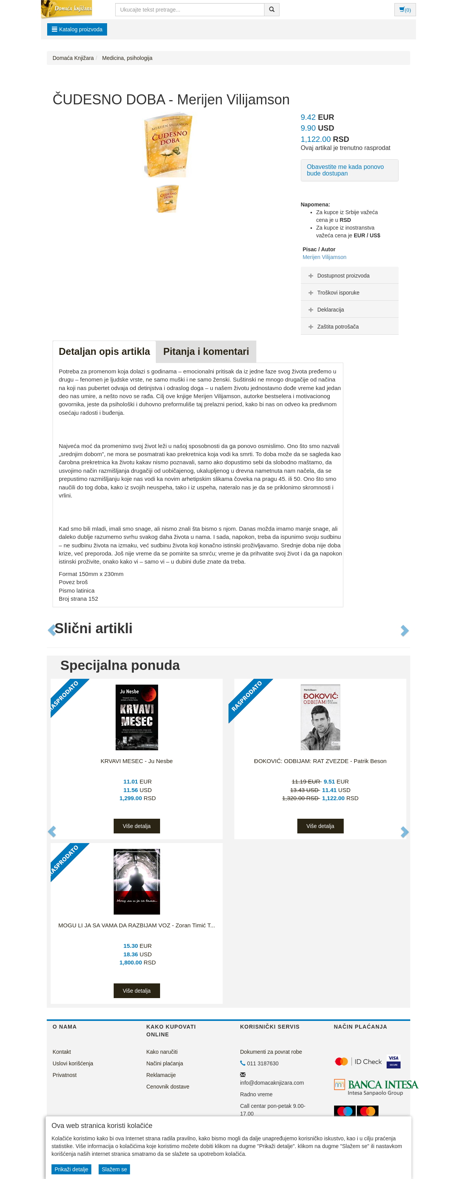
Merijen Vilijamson (324, 257)
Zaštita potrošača (333, 327)
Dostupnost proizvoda (338, 276)
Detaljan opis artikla (104, 351)
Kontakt (62, 1052)
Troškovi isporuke (333, 293)
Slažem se (114, 1169)
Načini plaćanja (165, 1063)
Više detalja (136, 826)
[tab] (350, 275)
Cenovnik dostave (168, 1087)
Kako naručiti (162, 1052)
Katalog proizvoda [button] (77, 29)
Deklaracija (325, 310)
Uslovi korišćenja (73, 1063)
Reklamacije (161, 1075)
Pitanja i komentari (206, 351)
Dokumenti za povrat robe (271, 1052)
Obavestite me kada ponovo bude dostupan (345, 170)
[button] (52, 630)
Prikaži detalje (71, 1169)
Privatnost (65, 1075)
